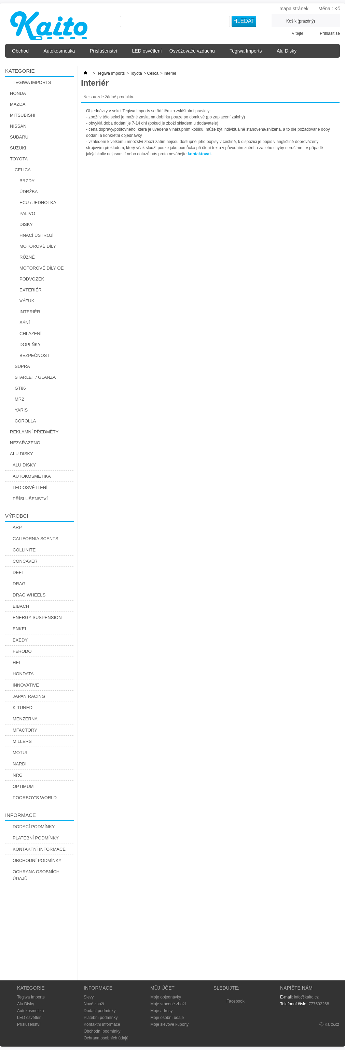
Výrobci (16, 516)
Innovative (26, 685)
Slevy (89, 997)
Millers (22, 741)
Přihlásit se (330, 33)
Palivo (27, 213)
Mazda (18, 104)
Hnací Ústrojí (36, 235)
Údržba (28, 191)
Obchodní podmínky (37, 860)
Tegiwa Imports (247, 53)
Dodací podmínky (34, 826)
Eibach (21, 606)
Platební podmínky (36, 837)
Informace (20, 815)
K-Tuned (22, 707)
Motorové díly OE (41, 268)
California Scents (35, 538)
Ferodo (22, 651)
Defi (18, 572)
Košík (300, 21)
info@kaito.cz (306, 997)
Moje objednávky (165, 997)
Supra (22, 366)
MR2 (19, 399)
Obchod (22, 53)
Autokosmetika (61, 53)
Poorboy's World (35, 797)
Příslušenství (105, 53)
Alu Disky (288, 53)
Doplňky (30, 344)
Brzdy (26, 180)
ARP (17, 527)
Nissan (18, 126)
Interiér (29, 311)
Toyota (19, 158)
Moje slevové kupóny (169, 1024)
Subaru (19, 137)
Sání (24, 322)
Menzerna (25, 718)
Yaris (21, 410)
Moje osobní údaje (167, 1017)
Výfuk (26, 300)
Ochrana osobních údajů (36, 875)
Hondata (23, 673)
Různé (27, 257)
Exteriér (30, 289)
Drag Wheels (29, 595)
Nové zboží (94, 1004)
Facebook (235, 1001)
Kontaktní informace (39, 849)
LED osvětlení (147, 51)
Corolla (25, 420)
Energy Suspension (37, 617)
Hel (17, 662)
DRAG (19, 583)
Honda (18, 93)
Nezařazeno (25, 442)
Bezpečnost (34, 355)
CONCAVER (25, 561)
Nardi (19, 763)
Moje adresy (161, 1010)
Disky (26, 224)
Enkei (19, 628)
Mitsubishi (22, 115)
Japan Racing (29, 696)
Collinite (24, 549)
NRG (18, 775)
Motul (20, 752)
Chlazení (30, 333)
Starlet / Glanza (35, 377)
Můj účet (162, 988)
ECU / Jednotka (37, 202)
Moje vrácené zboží (168, 1004)
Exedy (20, 640)
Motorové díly (37, 246)
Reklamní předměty (34, 431)
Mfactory (25, 730)
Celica (23, 169)
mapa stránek (293, 8)
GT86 (20, 388)
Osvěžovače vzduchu (194, 53)
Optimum (23, 786)
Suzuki (18, 147)
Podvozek (31, 279)
